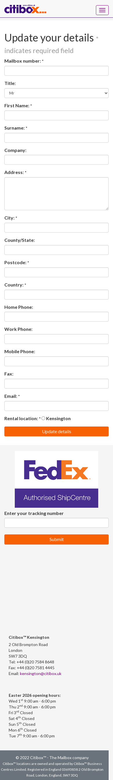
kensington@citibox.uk (40, 673)
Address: (14, 172)
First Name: (16, 105)
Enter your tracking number (34, 513)
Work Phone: (18, 329)
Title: (10, 83)
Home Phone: (18, 307)
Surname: (14, 127)
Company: (15, 150)
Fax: (8, 373)
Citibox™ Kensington (29, 637)
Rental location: (21, 418)
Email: (10, 396)
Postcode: (15, 262)
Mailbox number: (22, 61)
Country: (13, 284)
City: (9, 217)
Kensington (56, 418)
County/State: (19, 240)
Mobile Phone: (19, 351)
